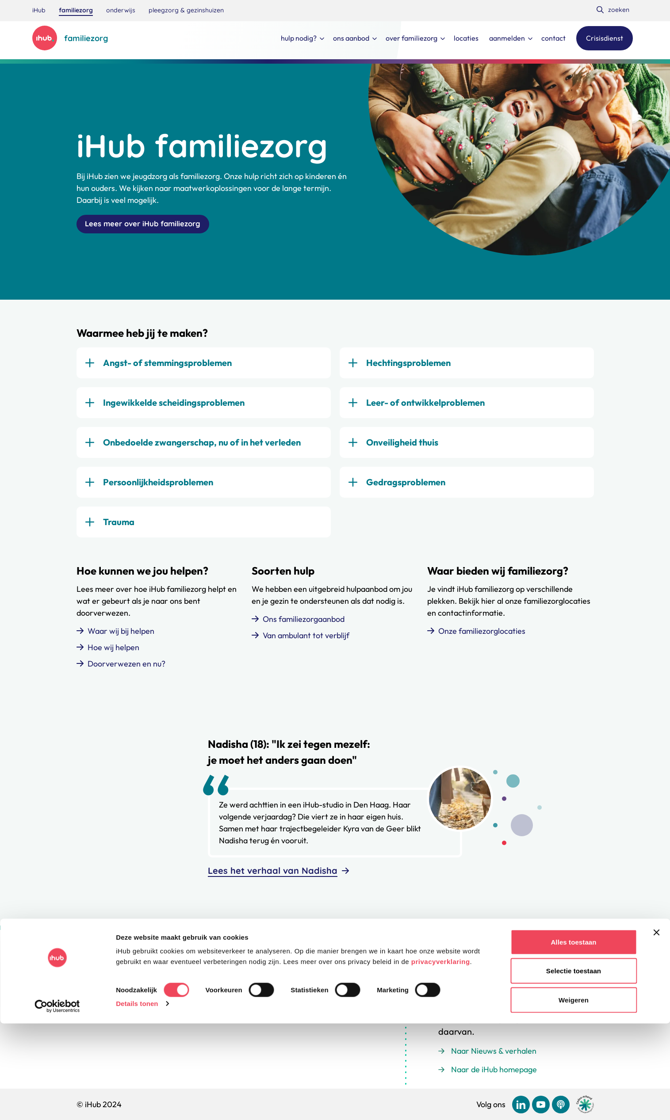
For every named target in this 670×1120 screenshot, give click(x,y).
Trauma (118, 525)
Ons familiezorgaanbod (304, 623)
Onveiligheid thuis (402, 446)
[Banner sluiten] (656, 1029)
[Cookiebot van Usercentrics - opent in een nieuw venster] (57, 1102)
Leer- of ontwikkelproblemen (425, 406)
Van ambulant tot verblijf (306, 639)
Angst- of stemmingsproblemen (167, 366)
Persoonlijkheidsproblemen (158, 485)
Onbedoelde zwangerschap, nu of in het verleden (202, 446)
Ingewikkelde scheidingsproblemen (174, 406)
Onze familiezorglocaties (481, 635)
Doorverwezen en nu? (126, 668)
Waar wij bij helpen (121, 635)
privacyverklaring (440, 1058)
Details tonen (137, 1100)
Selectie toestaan (573, 1067)
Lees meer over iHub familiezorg (151, 226)
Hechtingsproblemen (408, 366)
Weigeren (574, 1096)
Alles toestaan (573, 1038)
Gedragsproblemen (405, 485)
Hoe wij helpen (113, 651)
